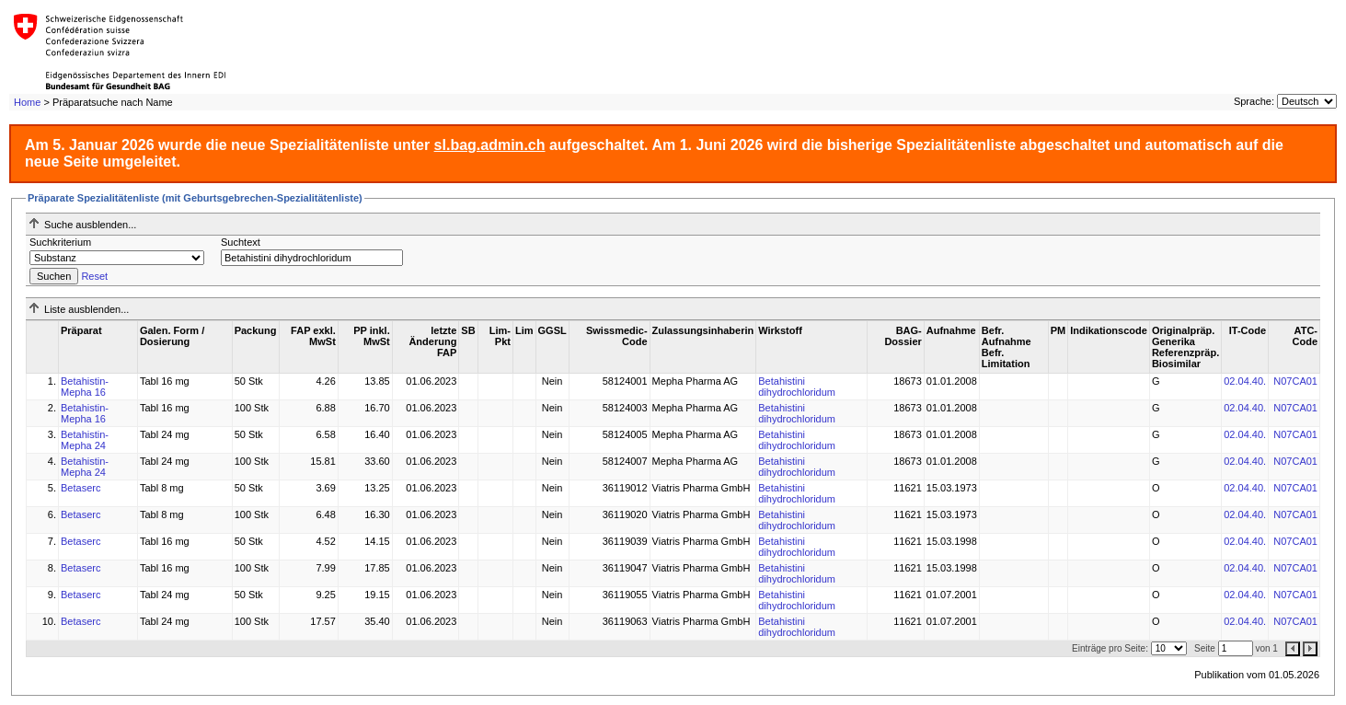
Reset (94, 276)
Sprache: (1254, 101)
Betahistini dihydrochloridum (796, 387)
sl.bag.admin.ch (490, 145)
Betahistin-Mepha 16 (85, 387)
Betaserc (80, 487)
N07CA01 (1295, 381)
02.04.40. (1245, 381)
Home (27, 102)
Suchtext (240, 242)
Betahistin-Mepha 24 (85, 440)
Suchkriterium (60, 242)
